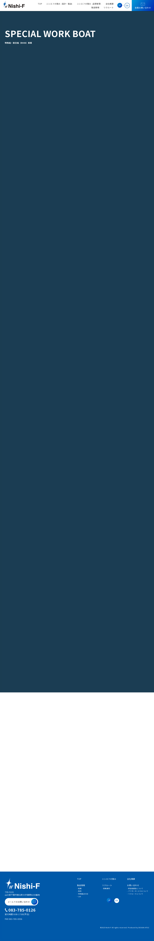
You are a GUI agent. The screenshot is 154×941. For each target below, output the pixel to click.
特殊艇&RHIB (83, 894)
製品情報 (95, 7)
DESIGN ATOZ (143, 927)
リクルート (109, 7)
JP (120, 5)
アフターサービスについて (138, 891)
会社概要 (110, 3)
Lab (79, 896)
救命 (80, 891)
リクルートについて (135, 894)
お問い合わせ (133, 885)
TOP (40, 3)
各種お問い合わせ (143, 5)
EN (127, 5)
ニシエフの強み (59, 3)
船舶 (80, 888)
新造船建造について (135, 888)
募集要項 (106, 888)
